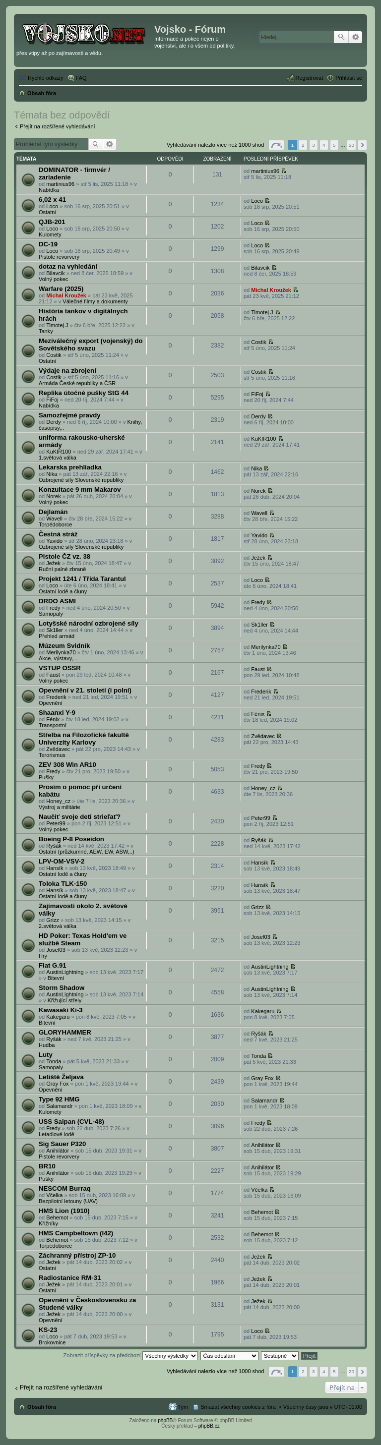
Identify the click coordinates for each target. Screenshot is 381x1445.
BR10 (47, 1166)
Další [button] (362, 145)
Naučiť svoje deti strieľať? (80, 816)
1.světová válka (57, 458)
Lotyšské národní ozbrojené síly (88, 623)
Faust (53, 675)
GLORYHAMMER (65, 1032)
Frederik (56, 697)
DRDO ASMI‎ (57, 601)
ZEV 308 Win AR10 (67, 764)
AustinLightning (64, 972)
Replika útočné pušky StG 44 (83, 393)
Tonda (53, 1061)
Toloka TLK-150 (63, 883)
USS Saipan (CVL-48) (71, 1121)
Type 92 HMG (59, 1099)
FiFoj (52, 400)
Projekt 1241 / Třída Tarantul (82, 578)
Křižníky (48, 1223)
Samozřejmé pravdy (70, 415)
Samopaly (51, 614)
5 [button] (334, 145)
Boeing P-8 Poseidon (71, 839)
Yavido (54, 541)
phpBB (165, 1420)
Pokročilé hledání (355, 37)
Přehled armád (56, 636)
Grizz (52, 920)
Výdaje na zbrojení (67, 370)
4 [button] (323, 145)
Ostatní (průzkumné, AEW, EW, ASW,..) (86, 852)
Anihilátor (57, 1151)
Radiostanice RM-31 (70, 1277)
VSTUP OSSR (60, 668)
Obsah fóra (41, 1407)
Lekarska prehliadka (70, 467)
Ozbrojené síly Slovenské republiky (81, 480)
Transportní (52, 725)
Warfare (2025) (61, 288)
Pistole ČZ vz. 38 (64, 556)
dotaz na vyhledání (68, 266)
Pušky (46, 777)
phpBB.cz (209, 1426)
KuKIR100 (58, 452)
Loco (52, 206)
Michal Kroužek (66, 295)
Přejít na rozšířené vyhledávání (57, 126)
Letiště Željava (61, 1077)
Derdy (53, 422)
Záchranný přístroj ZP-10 (77, 1255)
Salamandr (59, 1106)
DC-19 (48, 244)
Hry (43, 956)
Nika (51, 474)
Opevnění (51, 703)
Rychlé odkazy (46, 78)
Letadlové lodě (56, 1134)
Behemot (57, 1217)
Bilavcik (55, 273)
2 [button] (303, 145)
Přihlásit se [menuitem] (348, 78)
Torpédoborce (55, 524)
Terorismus (52, 755)
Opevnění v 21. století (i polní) (85, 690)
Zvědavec (58, 749)
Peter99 (55, 823)
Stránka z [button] (276, 145)
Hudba (47, 1045)
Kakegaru (57, 1017)
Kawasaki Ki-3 (61, 1010)
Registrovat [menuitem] (309, 78)
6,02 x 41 (52, 199)
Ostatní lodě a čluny (63, 591)
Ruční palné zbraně (62, 569)
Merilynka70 (60, 652)
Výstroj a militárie (59, 807)
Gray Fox (57, 1084)
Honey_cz (58, 801)
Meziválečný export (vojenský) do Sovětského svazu (91, 344)
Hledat (341, 37)
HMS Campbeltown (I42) (76, 1233)
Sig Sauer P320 (62, 1144)
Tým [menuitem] (183, 1407)
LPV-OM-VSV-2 (61, 861)
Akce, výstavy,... (58, 658)
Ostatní (47, 212)
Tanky (46, 331)
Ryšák (54, 846)
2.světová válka (57, 926)
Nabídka (49, 190)
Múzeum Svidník (64, 645)
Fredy (53, 608)
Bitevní (56, 978)
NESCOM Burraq (65, 1188)
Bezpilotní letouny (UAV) (68, 1201)
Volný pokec (53, 279)
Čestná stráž (58, 534)
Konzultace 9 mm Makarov (80, 489)
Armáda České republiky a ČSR (77, 383)
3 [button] (313, 145)
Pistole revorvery (59, 257)
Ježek (53, 563)
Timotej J (57, 325)
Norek (53, 496)
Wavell (54, 518)
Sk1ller (54, 630)
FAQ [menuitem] (81, 78)
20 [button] (351, 145)
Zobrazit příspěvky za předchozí (131, 1355)
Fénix (53, 719)
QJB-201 (52, 222)
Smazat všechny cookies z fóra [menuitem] (238, 1407)
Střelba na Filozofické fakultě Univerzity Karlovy (84, 738)
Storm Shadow (61, 987)
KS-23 (48, 1329)
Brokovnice (52, 1342)
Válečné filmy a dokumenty (95, 301)
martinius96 (60, 184)
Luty (46, 1054)
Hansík (54, 868)
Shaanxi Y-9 (57, 712)
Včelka (54, 1195)
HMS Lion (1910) (64, 1210)
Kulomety (50, 234)
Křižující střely (64, 1000)
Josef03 (55, 950)
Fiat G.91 (52, 965)
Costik (54, 355)
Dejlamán (53, 512)
